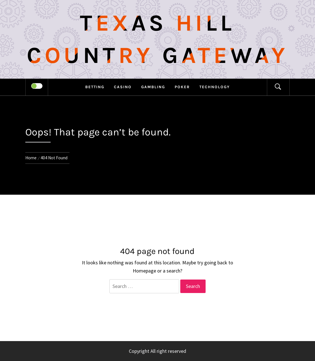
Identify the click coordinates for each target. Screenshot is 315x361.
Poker (182, 87)
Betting (94, 87)
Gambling (153, 87)
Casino (123, 87)
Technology (214, 87)
